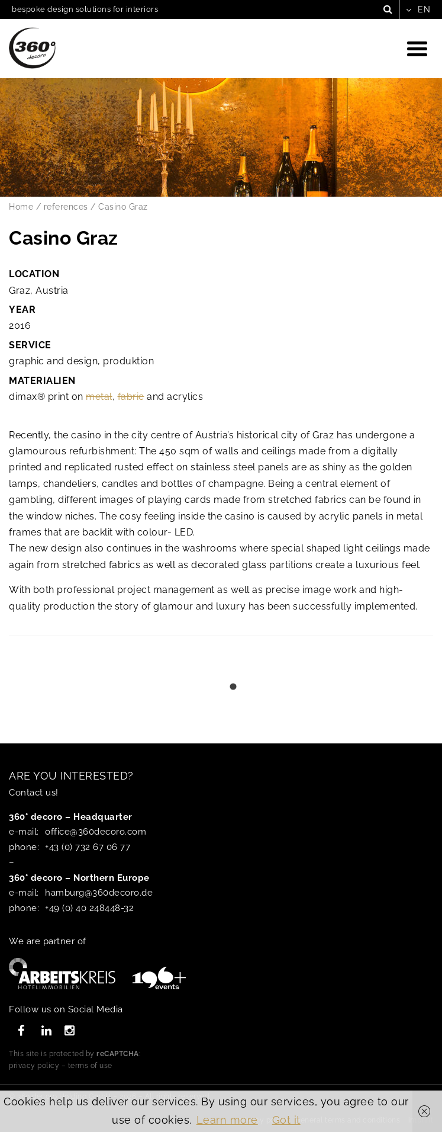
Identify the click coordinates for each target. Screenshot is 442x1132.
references (66, 206)
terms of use (90, 1066)
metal (99, 396)
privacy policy (34, 1066)
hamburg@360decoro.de (99, 892)
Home (21, 206)
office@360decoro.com (95, 831)
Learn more (227, 1120)
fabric (131, 396)
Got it (286, 1120)
